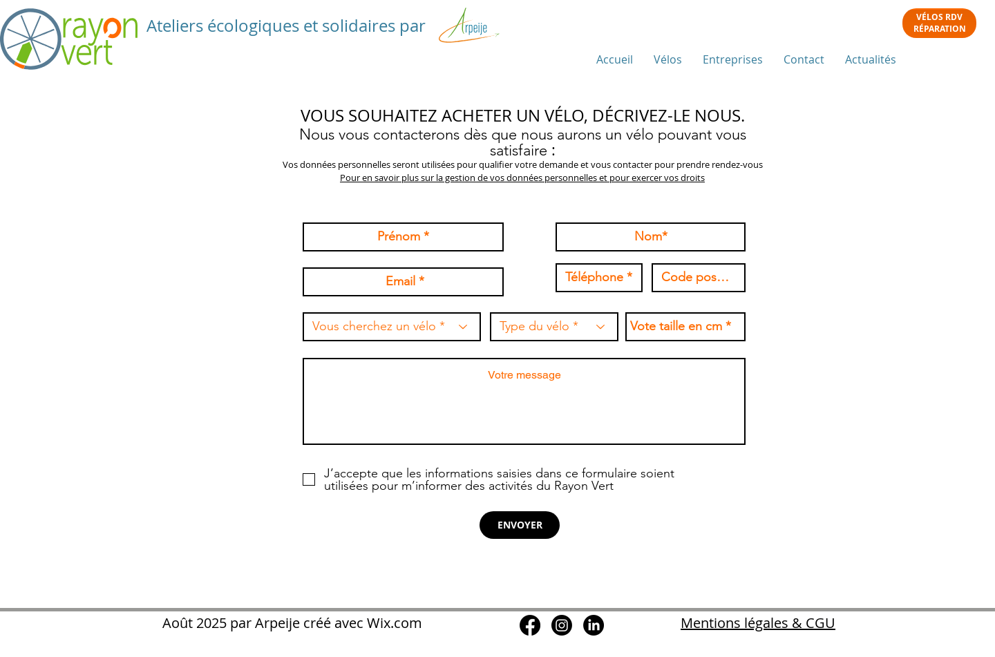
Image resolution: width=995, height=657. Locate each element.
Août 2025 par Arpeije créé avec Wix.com (290, 622)
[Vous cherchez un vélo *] (392, 326)
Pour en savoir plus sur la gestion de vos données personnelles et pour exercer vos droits (522, 177)
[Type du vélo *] (554, 326)
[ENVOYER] (520, 525)
